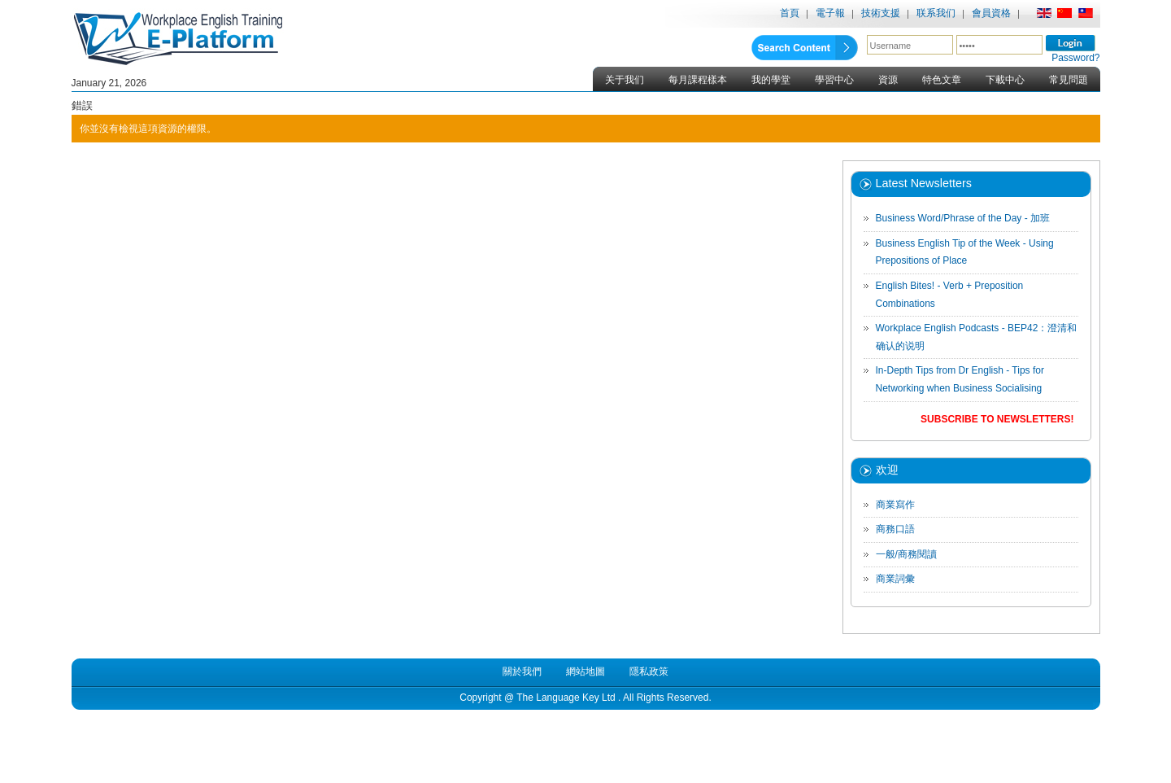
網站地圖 (585, 671)
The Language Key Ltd (565, 697)
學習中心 (834, 79)
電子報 (830, 13)
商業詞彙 (895, 578)
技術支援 (880, 13)
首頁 (789, 13)
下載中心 (1005, 79)
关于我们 (624, 79)
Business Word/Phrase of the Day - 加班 (963, 218)
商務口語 (895, 529)
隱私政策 (648, 671)
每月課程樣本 (697, 79)
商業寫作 (895, 504)
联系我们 (936, 13)
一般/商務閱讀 (906, 554)
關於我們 (522, 671)
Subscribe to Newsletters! (997, 419)
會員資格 (991, 13)
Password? (1075, 57)
